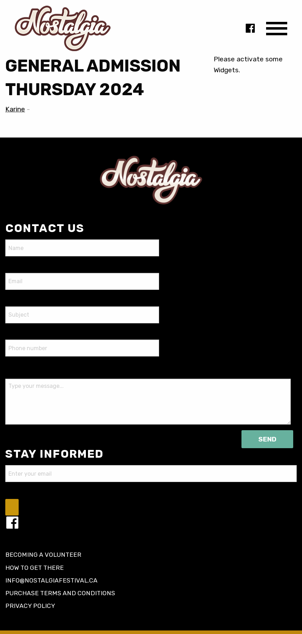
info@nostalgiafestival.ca (51, 580)
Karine (15, 109)
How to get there (34, 567)
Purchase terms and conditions (60, 593)
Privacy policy (30, 605)
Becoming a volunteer (43, 554)
